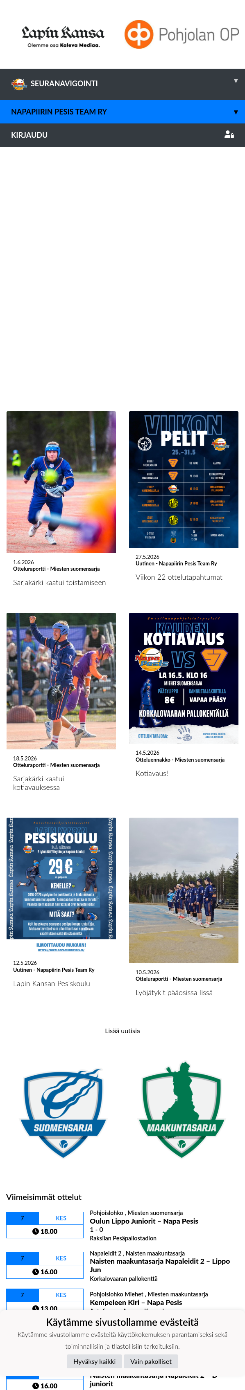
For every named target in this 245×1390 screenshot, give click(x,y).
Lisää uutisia (122, 786)
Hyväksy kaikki (94, 1361)
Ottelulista (26, 1166)
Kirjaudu (122, 134)
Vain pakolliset (151, 1361)
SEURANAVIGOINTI (128, 80)
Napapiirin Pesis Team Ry (128, 111)
